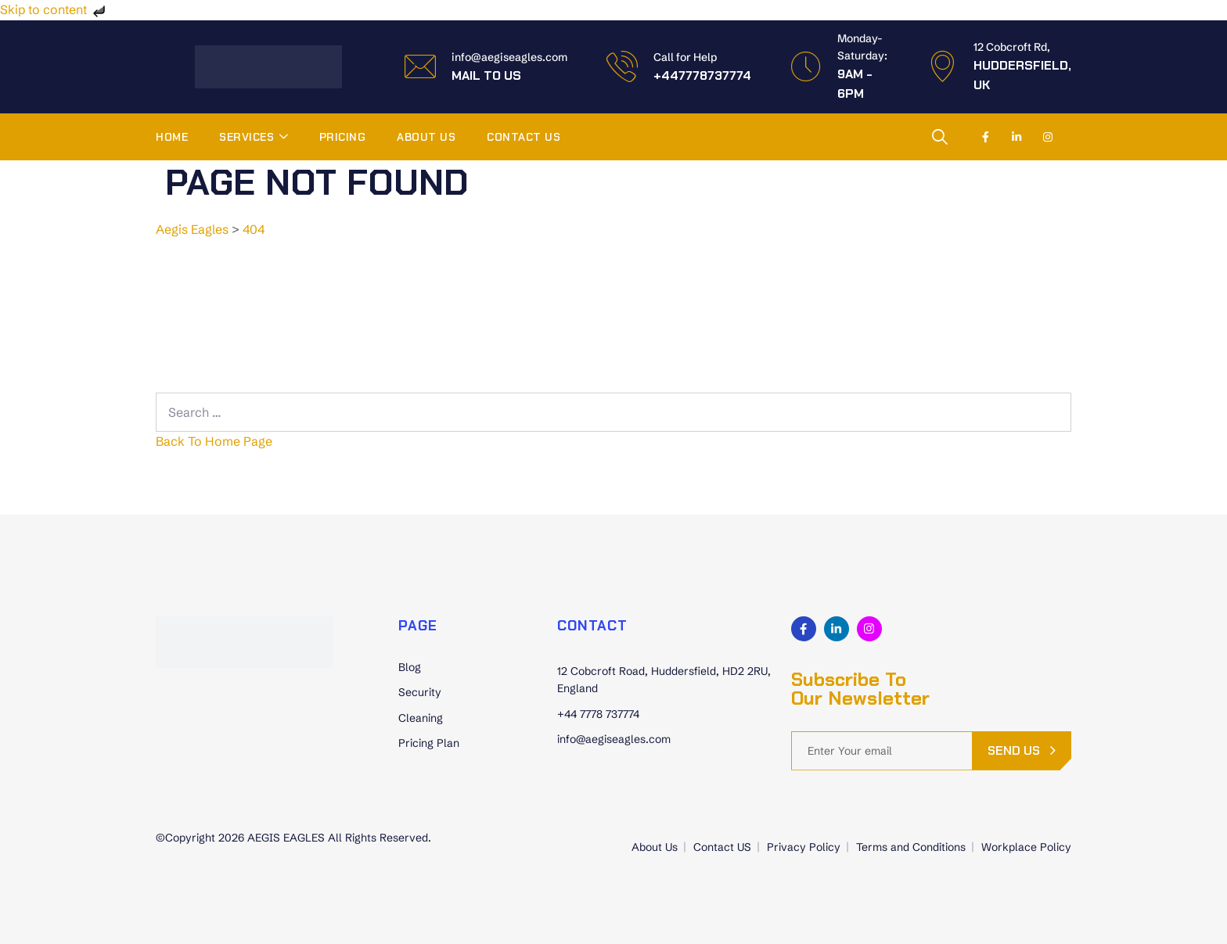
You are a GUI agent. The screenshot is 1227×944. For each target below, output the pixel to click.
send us (1014, 750)
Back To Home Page (214, 441)
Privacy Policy (803, 847)
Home (172, 137)
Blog (409, 667)
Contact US (523, 137)
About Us (426, 137)
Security (419, 692)
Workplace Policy (1026, 847)
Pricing (342, 137)
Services (246, 137)
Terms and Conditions (911, 847)
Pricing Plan (428, 743)
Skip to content (54, 9)
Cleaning (420, 718)
